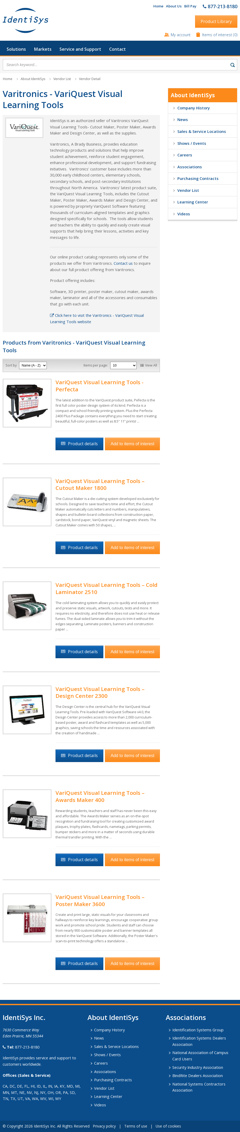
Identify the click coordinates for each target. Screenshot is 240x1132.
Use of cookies (168, 1126)
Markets (43, 49)
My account (181, 34)
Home (158, 6)
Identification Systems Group (198, 1029)
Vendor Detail (89, 79)
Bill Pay (190, 6)
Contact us (123, 263)
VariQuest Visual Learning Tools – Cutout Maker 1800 (100, 484)
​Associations (186, 1017)
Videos (183, 213)
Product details (83, 444)
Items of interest (217, 34)
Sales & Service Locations (201, 131)
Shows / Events (191, 143)
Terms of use (135, 1126)
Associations (189, 166)
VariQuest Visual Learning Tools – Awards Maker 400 (100, 796)
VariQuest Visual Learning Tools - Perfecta (100, 385)
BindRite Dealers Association (197, 1075)
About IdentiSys (33, 79)
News (182, 119)
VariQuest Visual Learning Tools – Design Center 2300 (100, 692)
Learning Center (192, 202)
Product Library (216, 21)
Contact (117, 49)
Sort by (11, 365)
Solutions (16, 49)
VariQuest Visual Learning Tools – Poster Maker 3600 (100, 900)
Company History (193, 107)
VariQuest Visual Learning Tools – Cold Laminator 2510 (107, 588)
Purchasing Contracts (198, 178)
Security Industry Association (197, 1067)
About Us (174, 6)
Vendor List (62, 79)
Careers (184, 154)
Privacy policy (104, 1126)
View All (151, 365)
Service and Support (80, 49)
